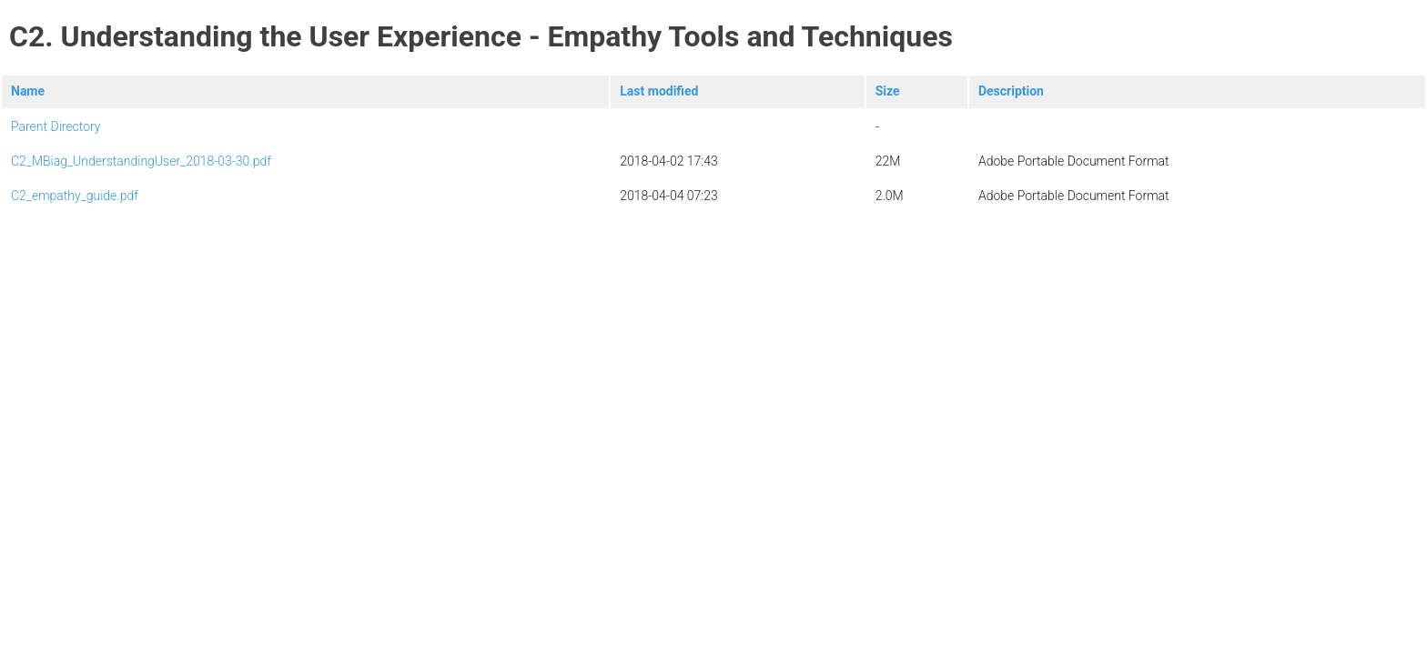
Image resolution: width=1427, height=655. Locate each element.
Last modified (659, 91)
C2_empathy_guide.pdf (74, 195)
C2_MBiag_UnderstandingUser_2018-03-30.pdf (141, 161)
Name (28, 91)
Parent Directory (56, 126)
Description (1011, 91)
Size (887, 91)
